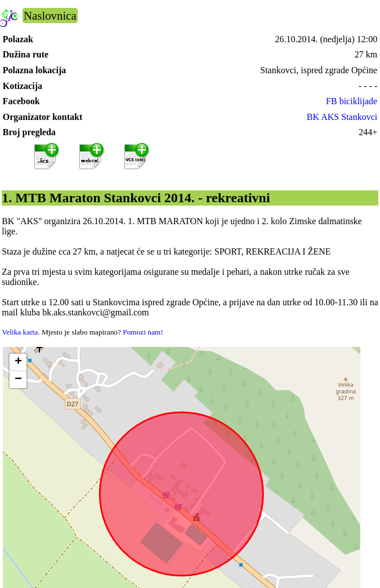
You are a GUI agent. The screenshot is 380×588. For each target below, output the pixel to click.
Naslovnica (50, 15)
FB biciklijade (351, 101)
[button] (18, 362)
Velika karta (20, 332)
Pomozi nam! (143, 332)
